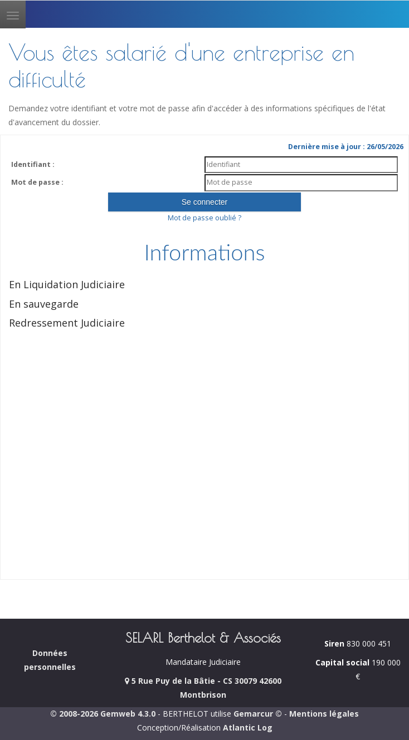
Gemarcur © (257, 713)
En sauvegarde (44, 303)
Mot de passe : (37, 182)
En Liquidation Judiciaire (67, 284)
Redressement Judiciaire (67, 322)
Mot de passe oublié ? (204, 218)
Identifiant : (33, 164)
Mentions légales (324, 713)
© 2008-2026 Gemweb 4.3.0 (102, 713)
